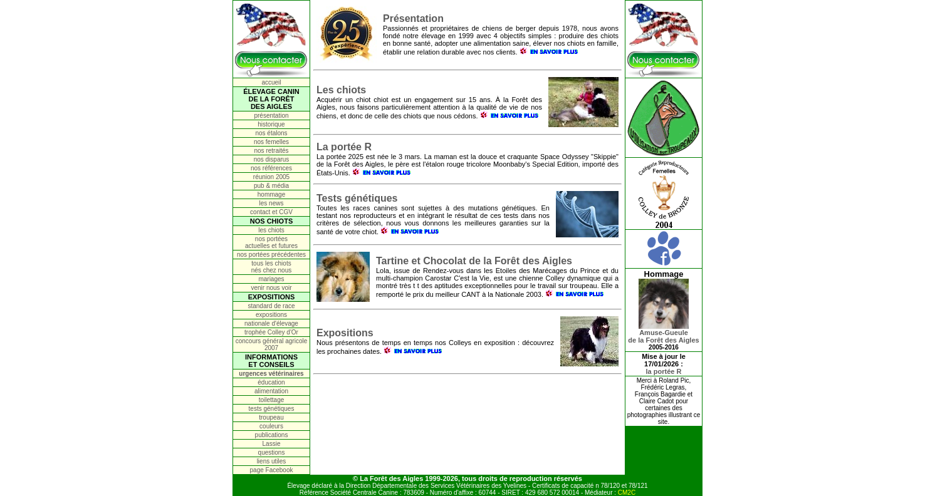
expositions (271, 314)
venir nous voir (271, 287)
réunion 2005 (271, 176)
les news (271, 203)
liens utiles (271, 461)
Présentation (413, 18)
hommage (271, 194)
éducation (271, 382)
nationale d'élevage (271, 323)
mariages (271, 279)
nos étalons (271, 133)
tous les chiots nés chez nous (271, 267)
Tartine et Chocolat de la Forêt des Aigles (474, 261)
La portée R (344, 147)
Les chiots (341, 90)
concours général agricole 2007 (272, 344)
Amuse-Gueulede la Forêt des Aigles (663, 333)
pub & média (271, 185)
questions (271, 452)
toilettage (272, 399)
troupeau (271, 417)
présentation (271, 115)
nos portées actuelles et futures (271, 242)
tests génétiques (272, 408)
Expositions (344, 333)
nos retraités (271, 150)
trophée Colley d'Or (271, 332)
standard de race (271, 305)
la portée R (664, 371)
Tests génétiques (357, 198)
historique (271, 124)
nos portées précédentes (271, 254)
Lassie (272, 443)
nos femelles (271, 141)
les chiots (271, 230)
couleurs (271, 426)
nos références (271, 168)
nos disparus (272, 159)
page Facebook (271, 470)
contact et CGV (271, 212)
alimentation (271, 391)
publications (271, 434)
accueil (271, 82)
